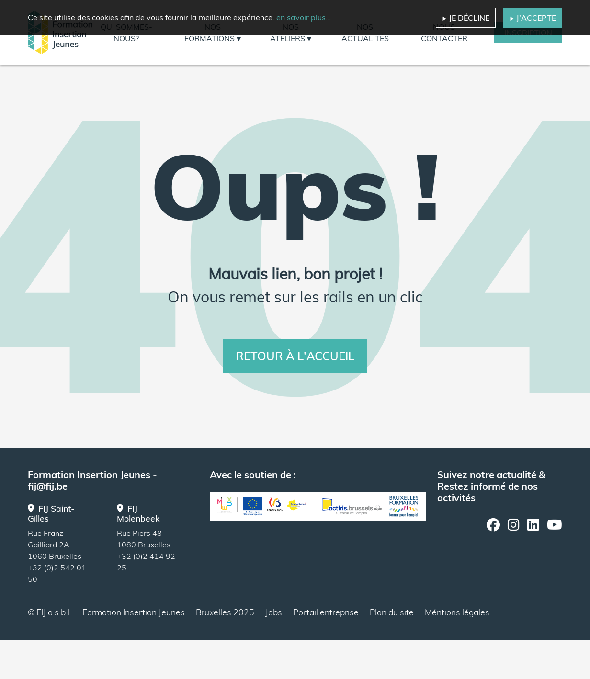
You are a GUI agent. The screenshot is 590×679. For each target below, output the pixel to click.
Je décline (465, 17)
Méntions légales (457, 612)
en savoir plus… (303, 17)
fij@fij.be (48, 486)
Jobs (273, 612)
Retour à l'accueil (295, 356)
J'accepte (533, 17)
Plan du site (392, 612)
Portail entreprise (326, 612)
